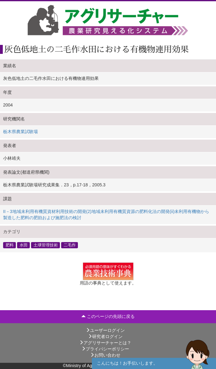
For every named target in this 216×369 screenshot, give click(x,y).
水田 (24, 245)
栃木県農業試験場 (20, 131)
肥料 (10, 245)
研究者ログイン (105, 336)
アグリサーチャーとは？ (105, 342)
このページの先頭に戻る (108, 316)
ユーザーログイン (105, 330)
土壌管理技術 (46, 245)
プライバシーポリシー (105, 348)
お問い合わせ (105, 355)
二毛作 (70, 245)
